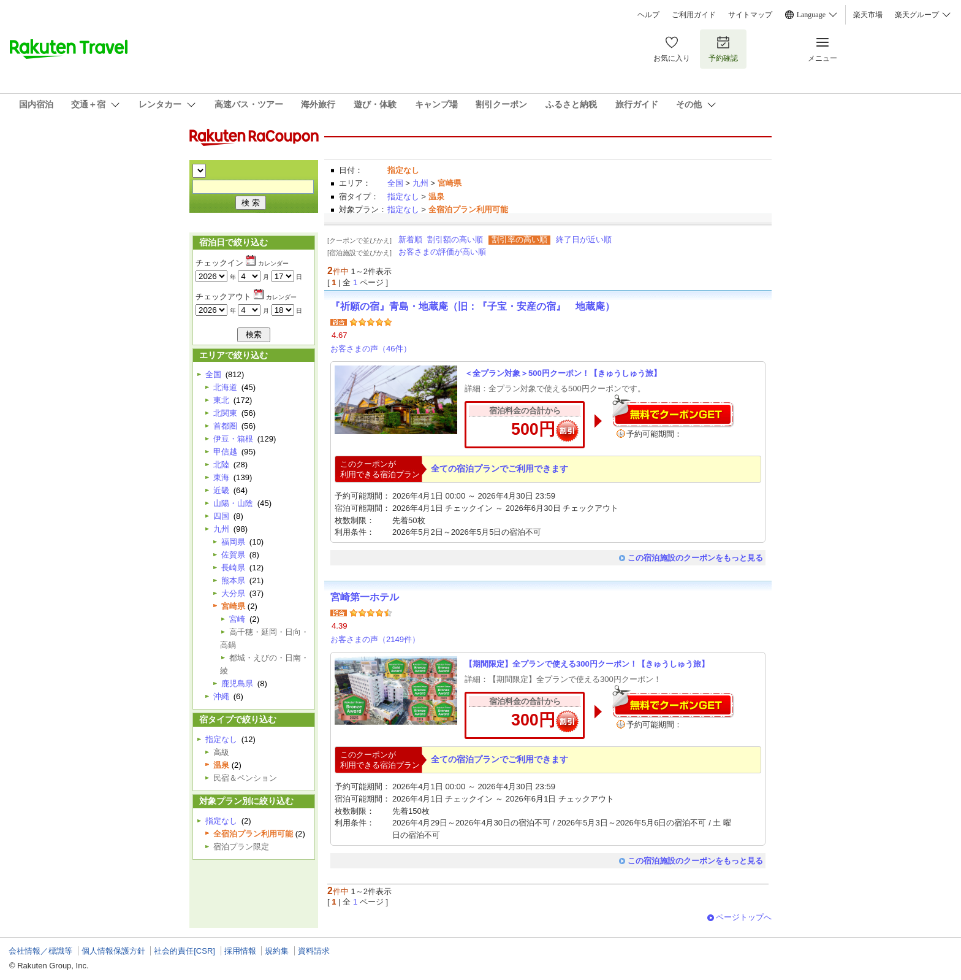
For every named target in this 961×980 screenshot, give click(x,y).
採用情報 (240, 950)
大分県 (233, 593)
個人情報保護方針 (113, 950)
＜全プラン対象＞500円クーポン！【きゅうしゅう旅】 (563, 373)
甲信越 (225, 451)
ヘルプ (648, 14)
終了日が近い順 (584, 239)
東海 (221, 477)
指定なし (403, 196)
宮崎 (237, 619)
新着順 (410, 239)
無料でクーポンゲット (673, 410)
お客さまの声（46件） (370, 348)
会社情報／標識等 (40, 950)
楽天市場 (868, 14)
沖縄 (221, 696)
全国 (395, 183)
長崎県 (233, 567)
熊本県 (233, 580)
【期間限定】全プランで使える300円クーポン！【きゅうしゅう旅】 (587, 663)
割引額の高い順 (455, 239)
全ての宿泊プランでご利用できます (499, 468)
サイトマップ (750, 14)
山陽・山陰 (233, 503)
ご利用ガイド (694, 14)
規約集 (277, 950)
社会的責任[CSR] (184, 950)
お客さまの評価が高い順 (442, 251)
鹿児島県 (237, 683)
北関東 (225, 413)
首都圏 (225, 426)
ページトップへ (744, 917)
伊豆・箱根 (233, 438)
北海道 (225, 387)
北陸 (221, 464)
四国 (221, 516)
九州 (420, 183)
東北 (221, 400)
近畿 (221, 490)
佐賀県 (233, 554)
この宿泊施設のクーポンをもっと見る (695, 557)
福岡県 (233, 541)
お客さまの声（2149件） (375, 639)
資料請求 (314, 950)
